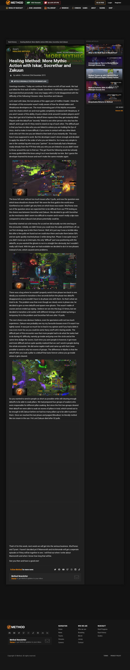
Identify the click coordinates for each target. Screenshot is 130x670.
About (94, 8)
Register (118, 3)
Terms (106, 655)
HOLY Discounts (33, 3)
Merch (80, 636)
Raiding (103, 8)
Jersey (80, 639)
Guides (100, 636)
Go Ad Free (100, 3)
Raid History (12, 42)
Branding (81, 633)
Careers (61, 642)
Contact (80, 642)
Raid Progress (102, 629)
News (60, 633)
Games (86, 8)
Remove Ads (119, 110)
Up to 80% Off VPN (51, 3)
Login (110, 3)
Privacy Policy (116, 655)
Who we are (82, 629)
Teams (60, 636)
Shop (111, 8)
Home (60, 629)
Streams (61, 639)
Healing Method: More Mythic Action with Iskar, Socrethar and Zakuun (44, 42)
